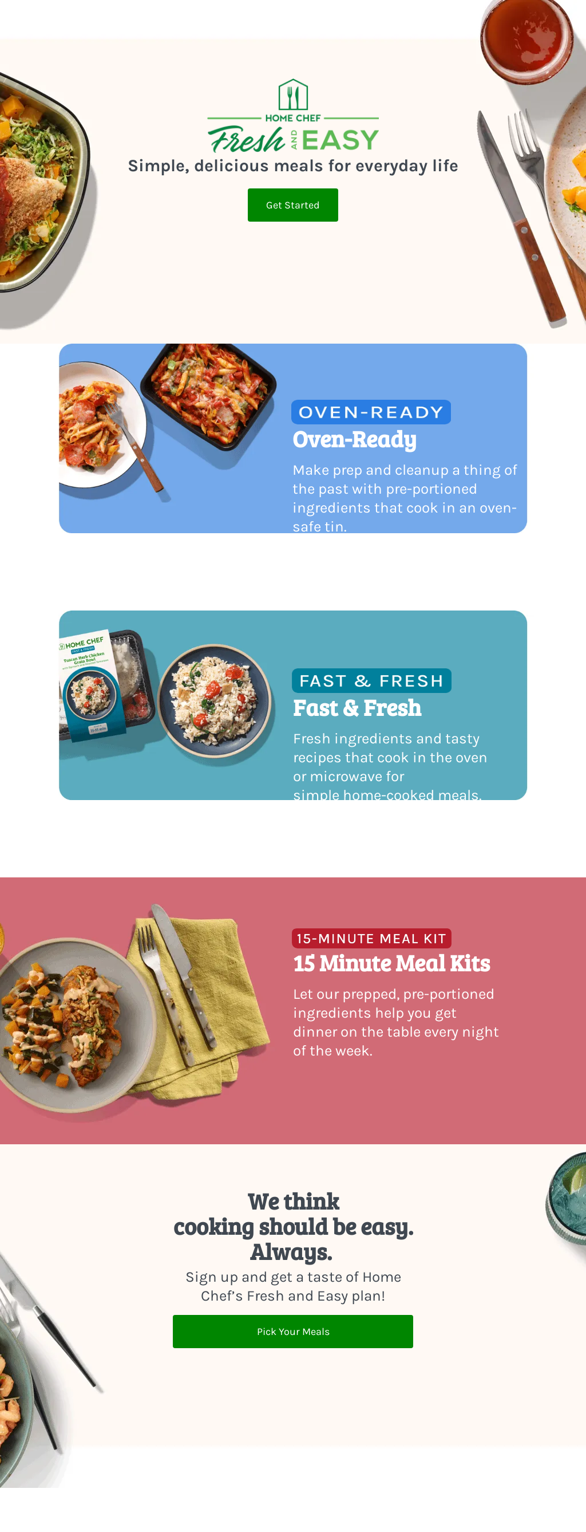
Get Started (293, 205)
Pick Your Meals (293, 1331)
